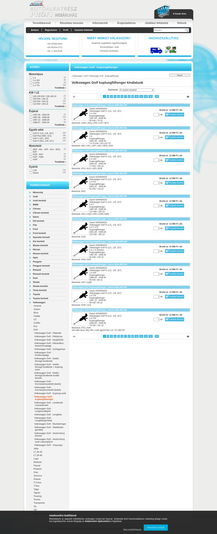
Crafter (37, 323)
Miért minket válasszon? (109, 38)
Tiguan (37, 492)
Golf (36, 329)
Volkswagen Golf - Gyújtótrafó (48, 340)
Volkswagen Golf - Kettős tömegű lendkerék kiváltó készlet (46, 375)
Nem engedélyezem (132, 529)
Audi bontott (39, 200)
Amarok (37, 306)
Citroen (37, 208)
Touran (37, 499)
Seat (35, 278)
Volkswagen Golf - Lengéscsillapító (43, 409)
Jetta (36, 448)
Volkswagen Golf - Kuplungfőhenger (43, 397)
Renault (37, 270)
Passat (37, 465)
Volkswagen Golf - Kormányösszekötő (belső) (47, 382)
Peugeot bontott (41, 265)
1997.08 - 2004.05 (41, 115)
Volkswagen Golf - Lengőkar (48, 414)
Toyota (36, 294)
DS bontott (38, 221)
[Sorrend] (136, 90)
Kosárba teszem (176, 114)
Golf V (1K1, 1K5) (41, 138)
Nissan (36, 249)
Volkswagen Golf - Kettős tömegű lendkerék (46, 359)
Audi (35, 196)
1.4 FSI (36, 83)
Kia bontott (39, 241)
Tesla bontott (40, 290)
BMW (35, 204)
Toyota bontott (40, 298)
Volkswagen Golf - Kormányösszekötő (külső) (47, 388)
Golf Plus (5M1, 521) (42, 136)
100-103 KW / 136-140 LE (44, 96)
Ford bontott (39, 233)
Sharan (37, 479)
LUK (35, 170)
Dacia (36, 217)
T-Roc (37, 486)
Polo (36, 472)
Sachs (35, 173)
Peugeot (37, 261)
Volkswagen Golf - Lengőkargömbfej (43, 419)
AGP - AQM (38, 157)
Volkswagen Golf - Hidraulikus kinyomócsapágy (49, 344)
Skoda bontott (40, 286)
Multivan (38, 462)
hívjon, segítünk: (53, 38)
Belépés (35, 30)
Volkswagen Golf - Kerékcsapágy (43, 353)
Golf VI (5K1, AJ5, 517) (43, 141)
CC (35, 319)
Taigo (36, 489)
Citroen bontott (41, 212)
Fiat (35, 225)
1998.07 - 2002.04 (41, 122)
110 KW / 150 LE (40, 104)
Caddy (37, 316)
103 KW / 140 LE (40, 101)
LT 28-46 (38, 455)
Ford (35, 229)
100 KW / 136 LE (40, 99)
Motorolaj (38, 192)
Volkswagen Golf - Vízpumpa (48, 445)
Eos (35, 326)
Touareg (38, 496)
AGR (35, 159)
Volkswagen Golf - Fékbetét (47, 333)
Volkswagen (39, 302)
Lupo (36, 458)
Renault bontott (41, 274)
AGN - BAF (38, 154)
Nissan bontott (40, 253)
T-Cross (37, 482)
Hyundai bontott (41, 237)
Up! (35, 509)
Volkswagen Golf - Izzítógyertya (49, 349)
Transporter (39, 503)
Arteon (37, 309)
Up (35, 506)
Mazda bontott (40, 245)
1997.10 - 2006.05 (41, 120)
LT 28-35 (38, 452)
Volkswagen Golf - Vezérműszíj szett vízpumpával (49, 440)
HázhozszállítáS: (164, 38)
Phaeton (38, 469)
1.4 (34, 78)
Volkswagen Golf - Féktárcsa (48, 336)
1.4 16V (36, 80)
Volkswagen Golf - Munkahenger (50, 424)
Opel (35, 257)
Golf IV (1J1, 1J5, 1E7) (43, 133)
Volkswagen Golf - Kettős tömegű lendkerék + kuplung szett (48, 367)
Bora (36, 312)
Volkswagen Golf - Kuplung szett (50, 393)
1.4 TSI (36, 85)
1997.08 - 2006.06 (41, 117)
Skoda (36, 282)
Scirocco (38, 475)
